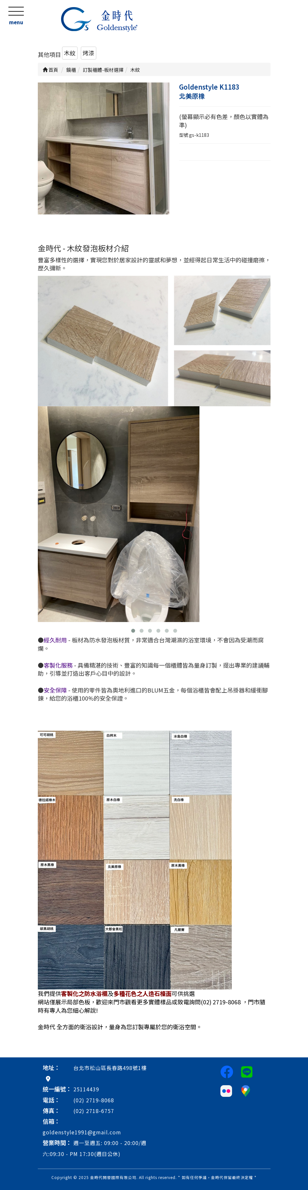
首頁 (50, 69)
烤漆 (88, 53)
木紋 (70, 53)
